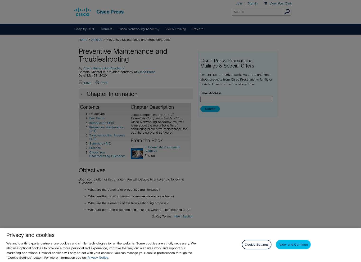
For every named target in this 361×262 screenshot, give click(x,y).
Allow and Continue (293, 244)
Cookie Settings (257, 244)
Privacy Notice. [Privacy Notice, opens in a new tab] (98, 257)
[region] (180, 245)
